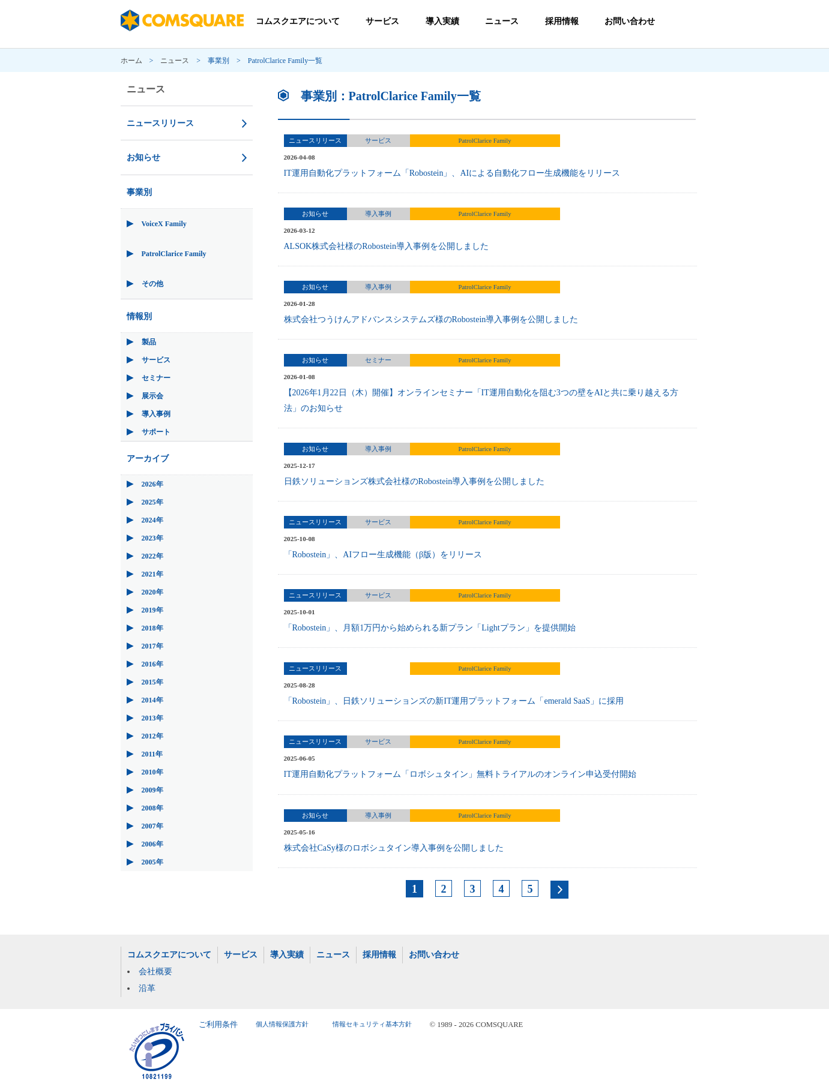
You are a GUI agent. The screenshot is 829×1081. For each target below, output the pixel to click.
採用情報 (562, 21)
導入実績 (442, 21)
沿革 (147, 988)
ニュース (502, 21)
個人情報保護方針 (282, 1024)
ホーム (131, 60)
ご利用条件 (218, 1024)
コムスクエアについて (298, 21)
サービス (382, 21)
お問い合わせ (629, 21)
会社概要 (155, 971)
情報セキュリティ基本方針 (372, 1024)
